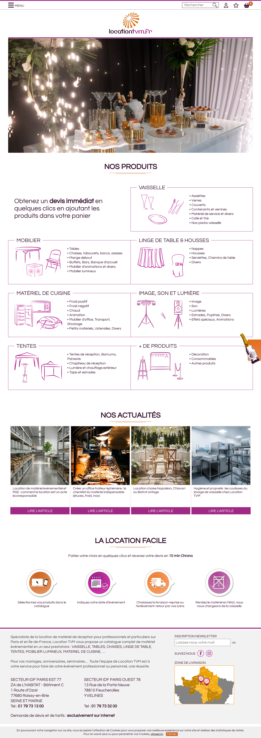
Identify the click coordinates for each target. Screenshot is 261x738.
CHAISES (114, 647)
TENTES (17, 652)
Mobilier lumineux (82, 271)
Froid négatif (79, 306)
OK (234, 642)
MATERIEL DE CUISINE (82, 652)
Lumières (198, 310)
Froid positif (78, 301)
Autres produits (203, 363)
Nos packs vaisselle (206, 223)
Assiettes (198, 196)
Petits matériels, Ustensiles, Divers (95, 328)
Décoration (200, 354)
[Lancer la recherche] (215, 5)
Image (196, 301)
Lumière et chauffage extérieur (93, 368)
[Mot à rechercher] (200, 5)
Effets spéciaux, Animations (212, 319)
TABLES (98, 647)
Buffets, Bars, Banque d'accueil (93, 262)
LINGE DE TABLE (137, 647)
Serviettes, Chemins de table (213, 258)
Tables (74, 249)
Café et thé (200, 218)
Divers (196, 262)
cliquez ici (157, 734)
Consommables (203, 359)
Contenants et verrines (209, 209)
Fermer (172, 734)
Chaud (74, 310)
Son (194, 306)
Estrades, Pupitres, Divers (211, 315)
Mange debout (80, 258)
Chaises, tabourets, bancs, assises (95, 253)
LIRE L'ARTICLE (40, 511)
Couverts (198, 205)
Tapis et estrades (82, 372)
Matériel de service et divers (212, 214)
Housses (198, 253)
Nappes (197, 249)
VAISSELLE (81, 647)
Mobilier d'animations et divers (92, 267)
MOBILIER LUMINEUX (44, 652)
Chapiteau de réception (87, 363)
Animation (77, 315)
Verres (196, 200)
